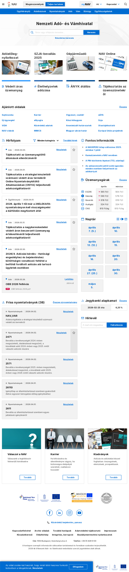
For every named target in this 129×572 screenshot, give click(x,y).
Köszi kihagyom (74, 120)
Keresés (91, 32)
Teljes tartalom (55, 4)
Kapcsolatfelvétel (21, 531)
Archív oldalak (42, 531)
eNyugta (38, 120)
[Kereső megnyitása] (125, 4)
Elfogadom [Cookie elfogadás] (78, 567)
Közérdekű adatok (43, 125)
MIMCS (37, 130)
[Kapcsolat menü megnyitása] (113, 4)
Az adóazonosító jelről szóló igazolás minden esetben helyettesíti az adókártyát (104, 169)
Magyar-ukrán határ (76, 130)
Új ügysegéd (8, 120)
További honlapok (62, 531)
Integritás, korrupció (62, 534)
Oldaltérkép (42, 534)
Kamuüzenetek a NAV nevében (101, 155)
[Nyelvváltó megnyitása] (99, 4)
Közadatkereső (24, 534)
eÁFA (101, 115)
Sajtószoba (7, 115)
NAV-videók (8, 130)
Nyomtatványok (57, 11)
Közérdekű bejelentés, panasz (66, 522)
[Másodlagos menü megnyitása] (3, 4)
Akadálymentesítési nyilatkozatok (94, 534)
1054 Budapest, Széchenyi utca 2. (52, 541)
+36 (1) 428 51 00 (88, 541)
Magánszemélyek (35, 4)
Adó (70, 11)
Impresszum (110, 531)
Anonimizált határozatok (78, 125)
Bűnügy (87, 11)
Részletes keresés (64, 38)
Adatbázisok (40, 11)
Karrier (37, 115)
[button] (73, 154)
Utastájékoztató (106, 125)
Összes (123, 107)
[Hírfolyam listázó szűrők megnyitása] (46, 140)
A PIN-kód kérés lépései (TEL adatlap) (105, 160)
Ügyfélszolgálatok (103, 11)
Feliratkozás (117, 325)
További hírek (70, 140)
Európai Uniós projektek (110, 130)
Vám (78, 11)
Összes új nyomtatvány (65, 302)
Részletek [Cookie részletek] (38, 568)
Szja (100, 120)
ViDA (4, 125)
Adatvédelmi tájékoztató (87, 531)
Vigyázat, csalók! (75, 115)
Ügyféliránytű (23, 11)
